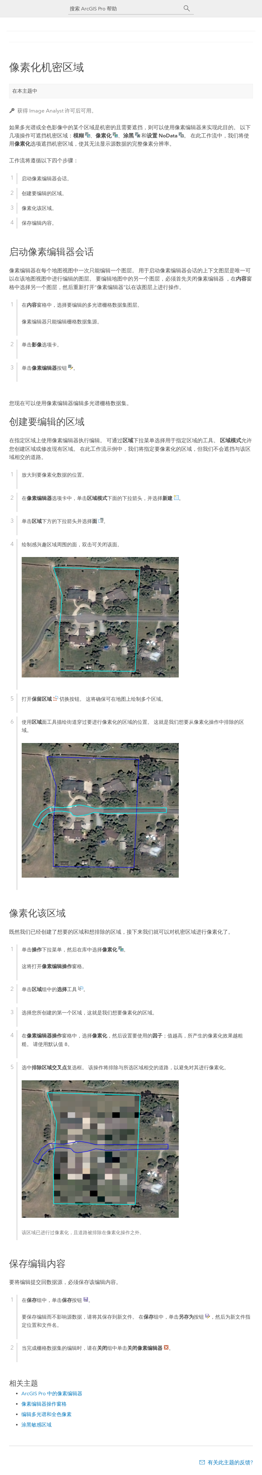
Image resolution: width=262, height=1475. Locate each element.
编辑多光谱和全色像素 (46, 1414)
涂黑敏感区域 (36, 1425)
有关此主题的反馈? (230, 1462)
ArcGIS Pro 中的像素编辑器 (51, 1394)
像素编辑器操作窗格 (44, 1404)
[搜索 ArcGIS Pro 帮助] (124, 8)
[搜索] (187, 8)
